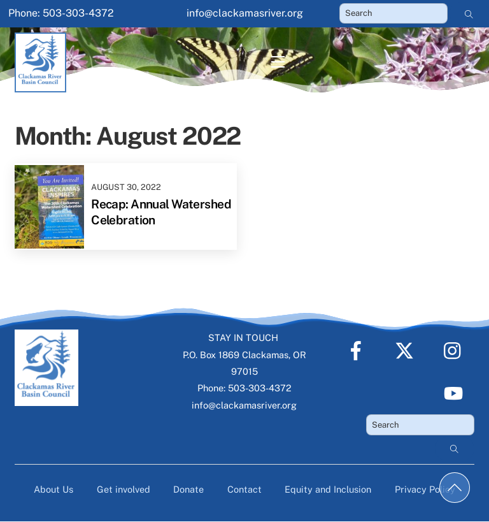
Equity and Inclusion (328, 489)
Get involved (123, 489)
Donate (188, 489)
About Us (53, 489)
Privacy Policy (425, 489)
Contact (244, 489)
